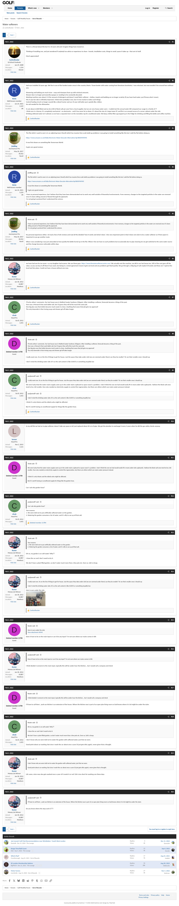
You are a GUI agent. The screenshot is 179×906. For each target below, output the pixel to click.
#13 (172, 532)
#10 (172, 421)
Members (46, 8)
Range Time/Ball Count (19, 849)
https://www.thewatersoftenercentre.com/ (96, 263)
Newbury (20, 286)
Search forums (22, 13)
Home (10, 8)
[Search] (169, 8)
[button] (39, 8)
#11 (172, 458)
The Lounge (30, 843)
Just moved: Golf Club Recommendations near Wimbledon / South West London (38, 841)
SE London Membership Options (22, 863)
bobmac (167, 873)
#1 (173, 42)
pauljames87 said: (33, 376)
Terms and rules (144, 895)
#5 (173, 214)
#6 (173, 259)
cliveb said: (31, 339)
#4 (173, 167)
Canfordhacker (9, 28)
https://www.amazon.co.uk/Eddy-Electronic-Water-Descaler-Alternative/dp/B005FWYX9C (56, 138)
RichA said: (31, 219)
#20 (172, 792)
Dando (167, 851)
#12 (172, 496)
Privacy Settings (143, 897)
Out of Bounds (34, 858)
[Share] (169, 41)
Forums (20, 8)
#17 (172, 688)
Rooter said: (31, 626)
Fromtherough (15, 858)
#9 (173, 370)
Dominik (13, 843)
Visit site (13, 72)
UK (22, 108)
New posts (10, 13)
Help (162, 895)
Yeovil (21, 156)
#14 (172, 572)
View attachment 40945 (35, 632)
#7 (173, 297)
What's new (32, 8)
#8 (173, 334)
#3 (173, 128)
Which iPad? (15, 856)
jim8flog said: (32, 173)
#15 (172, 620)
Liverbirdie (14, 873)
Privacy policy (155, 895)
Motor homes (15, 871)
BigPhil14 (14, 865)
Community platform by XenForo (83, 903)
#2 (173, 81)
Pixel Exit (112, 903)
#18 (172, 717)
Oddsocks (166, 866)
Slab (12, 851)
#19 (172, 753)
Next (11, 35)
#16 (172, 649)
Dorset (21, 70)
